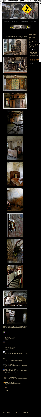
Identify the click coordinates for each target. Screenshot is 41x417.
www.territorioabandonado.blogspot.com (34, 55)
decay (23, 326)
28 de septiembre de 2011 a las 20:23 (12, 347)
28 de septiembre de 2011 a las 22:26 (12, 351)
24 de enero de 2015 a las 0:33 (14, 387)
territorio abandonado (23, 327)
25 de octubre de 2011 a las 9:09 (12, 377)
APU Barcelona (7, 364)
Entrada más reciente (6, 412)
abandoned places (12, 326)
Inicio (16, 412)
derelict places (25, 326)
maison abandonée (10, 327)
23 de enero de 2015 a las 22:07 (11, 382)
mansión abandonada (18, 327)
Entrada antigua (25, 412)
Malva (6, 331)
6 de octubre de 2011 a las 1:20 (12, 364)
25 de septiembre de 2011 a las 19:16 (11, 331)
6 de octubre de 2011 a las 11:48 (12, 369)
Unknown (6, 382)
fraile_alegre (6, 377)
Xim (5, 341)
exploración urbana (5, 327)
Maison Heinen (5, 33)
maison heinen (14, 327)
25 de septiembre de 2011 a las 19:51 (11, 337)
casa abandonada (20, 326)
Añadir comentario (6, 392)
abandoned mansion (7, 326)
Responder (6, 339)
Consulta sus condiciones (34, 53)
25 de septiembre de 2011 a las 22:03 (10, 341)
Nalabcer (6, 369)
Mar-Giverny (6, 351)
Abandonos (16, 326)
